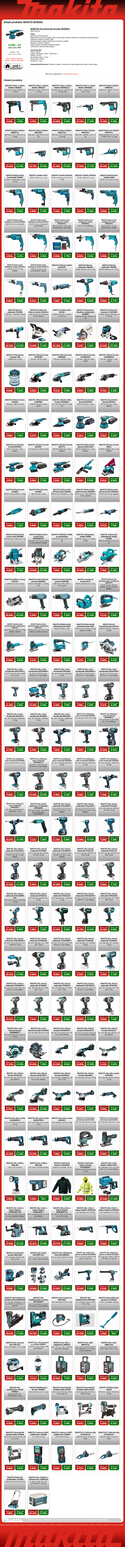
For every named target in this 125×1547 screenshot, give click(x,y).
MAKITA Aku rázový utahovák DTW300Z (38, 984)
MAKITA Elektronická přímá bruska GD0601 (62, 491)
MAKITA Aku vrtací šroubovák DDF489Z (38, 715)
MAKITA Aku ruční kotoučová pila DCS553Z (38, 1029)
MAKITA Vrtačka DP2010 (62, 175)
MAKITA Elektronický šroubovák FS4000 (15, 176)
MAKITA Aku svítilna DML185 (15, 1164)
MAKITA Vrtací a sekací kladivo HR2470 (38, 87)
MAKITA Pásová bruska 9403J (109, 446)
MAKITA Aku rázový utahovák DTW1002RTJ (15, 940)
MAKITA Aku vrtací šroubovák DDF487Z (15, 715)
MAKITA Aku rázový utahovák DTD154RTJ (15, 850)
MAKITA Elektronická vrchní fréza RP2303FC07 (38, 537)
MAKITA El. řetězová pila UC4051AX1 (109, 1433)
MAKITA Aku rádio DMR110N (109, 1344)
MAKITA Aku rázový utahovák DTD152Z (109, 805)
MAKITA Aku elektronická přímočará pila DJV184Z (85, 1119)
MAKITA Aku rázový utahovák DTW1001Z (62, 895)
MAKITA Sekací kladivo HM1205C (38, 131)
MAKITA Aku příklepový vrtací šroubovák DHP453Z (85, 715)
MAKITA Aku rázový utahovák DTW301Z (62, 984)
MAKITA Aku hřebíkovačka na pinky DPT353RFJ (38, 1300)
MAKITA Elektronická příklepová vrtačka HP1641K (38, 221)
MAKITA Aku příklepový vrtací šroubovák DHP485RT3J (38, 760)
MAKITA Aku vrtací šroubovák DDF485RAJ (85, 670)
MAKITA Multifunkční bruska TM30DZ (38, 1389)
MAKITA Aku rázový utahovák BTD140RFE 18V (15, 896)
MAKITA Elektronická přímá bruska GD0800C (85, 491)
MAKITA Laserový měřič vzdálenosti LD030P (38, 1433)
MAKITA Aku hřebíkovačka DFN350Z (85, 1299)
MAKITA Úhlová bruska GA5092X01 (85, 356)
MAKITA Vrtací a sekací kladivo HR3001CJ (62, 87)
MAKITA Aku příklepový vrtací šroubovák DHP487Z (85, 760)
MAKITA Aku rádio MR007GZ (85, 1344)
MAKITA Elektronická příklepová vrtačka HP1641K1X (61, 222)
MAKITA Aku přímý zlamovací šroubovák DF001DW (38, 806)
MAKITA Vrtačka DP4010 (85, 175)
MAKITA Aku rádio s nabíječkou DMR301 (61, 1344)
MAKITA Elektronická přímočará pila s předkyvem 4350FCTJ (109, 581)
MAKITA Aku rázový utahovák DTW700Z (109, 984)
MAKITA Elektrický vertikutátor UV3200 (15, 1478)
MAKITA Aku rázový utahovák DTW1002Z (109, 895)
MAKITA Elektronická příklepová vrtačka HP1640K (15, 221)
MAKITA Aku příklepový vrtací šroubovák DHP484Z (15, 760)
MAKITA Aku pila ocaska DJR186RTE (15, 1119)
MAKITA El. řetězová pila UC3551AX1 (85, 1433)
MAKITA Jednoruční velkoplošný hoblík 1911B (108, 537)
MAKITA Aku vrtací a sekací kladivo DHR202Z (109, 1209)
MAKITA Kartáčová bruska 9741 (85, 580)
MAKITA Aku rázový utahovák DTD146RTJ (62, 805)
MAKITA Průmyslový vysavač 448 (15, 356)
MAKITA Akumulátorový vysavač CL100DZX (109, 1299)
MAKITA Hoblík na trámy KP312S (15, 580)
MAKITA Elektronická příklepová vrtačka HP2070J (15, 266)
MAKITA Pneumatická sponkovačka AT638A (15, 1433)
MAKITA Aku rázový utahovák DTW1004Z (38, 940)
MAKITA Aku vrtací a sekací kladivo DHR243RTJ (38, 1210)
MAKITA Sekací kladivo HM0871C (15, 131)
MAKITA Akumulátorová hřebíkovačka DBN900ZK (15, 1299)
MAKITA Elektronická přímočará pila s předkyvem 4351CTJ (15, 626)
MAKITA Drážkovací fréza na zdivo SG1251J (38, 311)
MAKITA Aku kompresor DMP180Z (62, 1299)
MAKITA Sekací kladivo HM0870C (109, 87)
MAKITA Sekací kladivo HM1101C (85, 131)
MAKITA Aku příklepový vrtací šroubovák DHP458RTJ (108, 715)
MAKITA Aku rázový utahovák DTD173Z (109, 850)
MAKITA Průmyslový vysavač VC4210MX (109, 311)
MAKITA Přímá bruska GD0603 (15, 491)
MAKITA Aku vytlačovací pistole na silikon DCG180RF (85, 1253)
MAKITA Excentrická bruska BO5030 (85, 401)
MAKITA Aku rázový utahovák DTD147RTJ (85, 805)
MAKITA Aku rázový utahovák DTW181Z (85, 940)
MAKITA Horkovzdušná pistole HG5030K (38, 580)
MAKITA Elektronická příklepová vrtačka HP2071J (38, 266)
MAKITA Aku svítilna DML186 (38, 1164)
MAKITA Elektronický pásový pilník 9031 (85, 446)
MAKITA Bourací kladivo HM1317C (109, 131)
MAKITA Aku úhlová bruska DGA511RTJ (85, 1029)
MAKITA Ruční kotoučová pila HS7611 (109, 625)
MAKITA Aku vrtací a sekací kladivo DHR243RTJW (15, 1210)
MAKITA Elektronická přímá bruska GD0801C (109, 491)
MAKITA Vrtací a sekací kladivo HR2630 (15, 87)
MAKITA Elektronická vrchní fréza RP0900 (15, 536)
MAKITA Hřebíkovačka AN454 (109, 1389)
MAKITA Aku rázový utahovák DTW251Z (38, 895)
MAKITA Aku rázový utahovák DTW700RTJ (85, 984)
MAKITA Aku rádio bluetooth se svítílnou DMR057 (38, 1343)
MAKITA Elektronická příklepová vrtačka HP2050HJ (85, 222)
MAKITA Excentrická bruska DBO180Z (15, 1254)
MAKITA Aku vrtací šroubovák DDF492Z (62, 715)
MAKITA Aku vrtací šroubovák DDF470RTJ (15, 670)
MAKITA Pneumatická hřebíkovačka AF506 (62, 1389)
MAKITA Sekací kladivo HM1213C (62, 131)
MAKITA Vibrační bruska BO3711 (62, 446)
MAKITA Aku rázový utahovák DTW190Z (109, 940)
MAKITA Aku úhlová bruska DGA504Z (62, 1074)
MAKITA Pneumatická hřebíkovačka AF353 (85, 1389)
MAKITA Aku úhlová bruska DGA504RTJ (62, 1029)
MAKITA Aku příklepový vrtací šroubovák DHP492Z (109, 760)
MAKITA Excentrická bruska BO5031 (109, 401)
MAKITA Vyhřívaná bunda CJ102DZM (62, 1164)
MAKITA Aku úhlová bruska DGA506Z (85, 1074)
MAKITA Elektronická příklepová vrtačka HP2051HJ (108, 222)
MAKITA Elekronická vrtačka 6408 (109, 176)
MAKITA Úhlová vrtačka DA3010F (62, 266)
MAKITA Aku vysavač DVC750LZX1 (15, 1344)
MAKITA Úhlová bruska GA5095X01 (109, 356)
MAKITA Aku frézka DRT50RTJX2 (38, 1254)
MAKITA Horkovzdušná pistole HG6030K (62, 580)
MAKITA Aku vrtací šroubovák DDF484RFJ (38, 670)
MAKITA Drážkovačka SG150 (62, 311)
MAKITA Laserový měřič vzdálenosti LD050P (62, 1433)
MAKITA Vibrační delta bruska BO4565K (61, 401)
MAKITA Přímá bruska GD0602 (38, 491)
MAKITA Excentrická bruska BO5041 (15, 446)
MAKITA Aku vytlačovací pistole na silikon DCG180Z (109, 1253)
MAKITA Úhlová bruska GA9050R (38, 401)
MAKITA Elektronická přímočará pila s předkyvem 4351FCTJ (38, 626)
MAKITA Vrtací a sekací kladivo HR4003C (85, 87)
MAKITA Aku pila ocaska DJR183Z (109, 1074)
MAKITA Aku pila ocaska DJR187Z (62, 1119)
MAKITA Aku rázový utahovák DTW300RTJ (15, 984)
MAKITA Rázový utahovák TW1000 (14, 311)
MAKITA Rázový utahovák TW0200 (85, 266)
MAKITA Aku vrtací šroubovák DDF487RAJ (109, 670)
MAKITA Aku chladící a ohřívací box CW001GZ (38, 1478)
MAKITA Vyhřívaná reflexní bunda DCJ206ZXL (85, 1165)
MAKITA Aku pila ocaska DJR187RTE (38, 1119)
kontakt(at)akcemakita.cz (70, 74)
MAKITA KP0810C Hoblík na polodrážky (61, 536)
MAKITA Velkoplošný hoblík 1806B (85, 536)
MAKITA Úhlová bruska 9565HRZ (62, 356)
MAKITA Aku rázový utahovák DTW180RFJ (62, 940)
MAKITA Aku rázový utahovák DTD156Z (38, 850)
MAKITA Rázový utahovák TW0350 (108, 266)
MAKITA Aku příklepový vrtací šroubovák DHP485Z (62, 760)
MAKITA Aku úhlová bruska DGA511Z (109, 1029)
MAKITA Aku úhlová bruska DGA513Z (15, 1074)
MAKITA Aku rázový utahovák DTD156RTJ (62, 850)
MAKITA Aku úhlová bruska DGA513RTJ (38, 1074)
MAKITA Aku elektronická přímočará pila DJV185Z (109, 1119)
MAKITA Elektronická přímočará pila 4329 (85, 625)
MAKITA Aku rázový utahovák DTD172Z (85, 850)
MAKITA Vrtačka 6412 (38, 175)
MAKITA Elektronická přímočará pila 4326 (62, 625)
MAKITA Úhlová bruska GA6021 (15, 401)
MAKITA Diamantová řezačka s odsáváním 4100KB (85, 312)
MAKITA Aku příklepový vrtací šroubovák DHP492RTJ (14, 805)
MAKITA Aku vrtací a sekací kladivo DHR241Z (85, 1209)
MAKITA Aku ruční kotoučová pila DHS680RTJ (15, 1030)
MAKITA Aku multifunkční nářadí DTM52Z (15, 1390)
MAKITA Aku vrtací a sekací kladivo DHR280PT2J (62, 1210)
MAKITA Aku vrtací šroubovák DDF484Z (62, 670)
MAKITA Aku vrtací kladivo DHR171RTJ (108, 1164)
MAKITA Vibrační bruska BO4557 (38, 446)
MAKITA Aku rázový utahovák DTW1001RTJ (85, 895)
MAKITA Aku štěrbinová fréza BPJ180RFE (62, 1254)
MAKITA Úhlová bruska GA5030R (38, 356)
